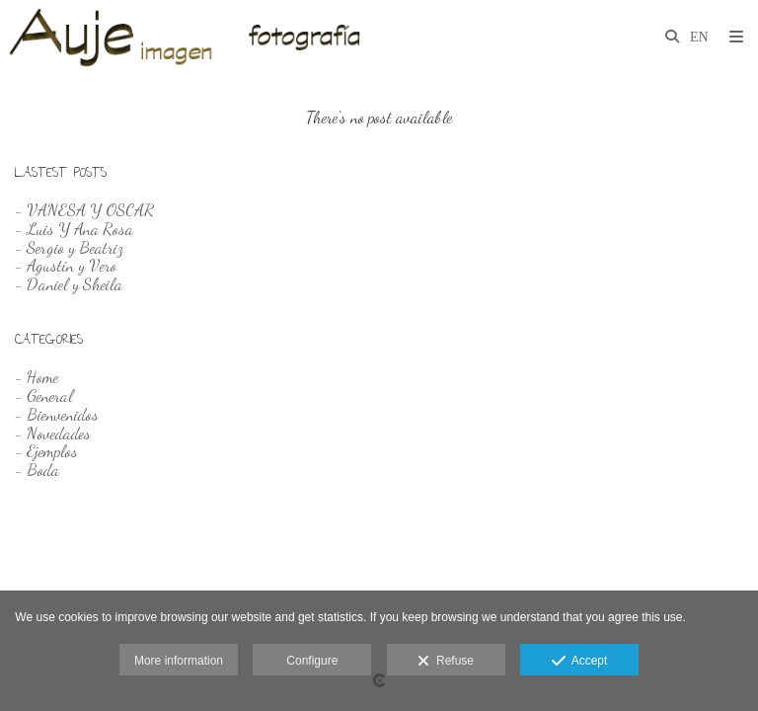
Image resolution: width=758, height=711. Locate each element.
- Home (36, 376)
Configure (312, 661)
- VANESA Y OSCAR (84, 209)
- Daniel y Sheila (68, 284)
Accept (580, 662)
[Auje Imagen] (192, 37)
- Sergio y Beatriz (69, 247)
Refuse (445, 662)
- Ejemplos (46, 450)
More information (178, 661)
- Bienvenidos (57, 414)
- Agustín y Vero (65, 265)
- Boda (37, 469)
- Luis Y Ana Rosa (74, 228)
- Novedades (53, 433)
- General (44, 395)
